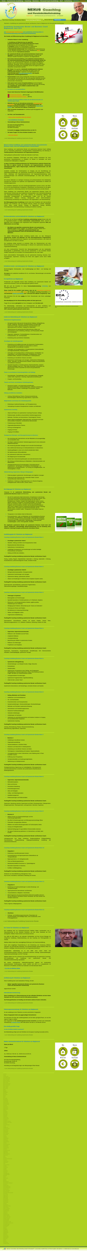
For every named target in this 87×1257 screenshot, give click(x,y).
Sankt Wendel (6, 1218)
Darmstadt (5, 1101)
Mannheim (5, 1178)
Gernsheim (5, 1129)
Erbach (5, 1110)
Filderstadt (5, 1117)
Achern (5, 1074)
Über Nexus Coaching (8, 20)
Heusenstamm (6, 1144)
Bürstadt (5, 1098)
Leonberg (5, 1170)
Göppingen (5, 1131)
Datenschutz (50, 15)
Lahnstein (5, 1162)
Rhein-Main (6, 1207)
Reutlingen (5, 1204)
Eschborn (5, 1112)
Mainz (4, 1177)
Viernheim (5, 1230)
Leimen (5, 1169)
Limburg (5, 1172)
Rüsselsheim (6, 1209)
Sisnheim (5, 1226)
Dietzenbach (6, 1103)
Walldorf (5, 1233)
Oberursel (5, 1195)
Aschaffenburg (6, 1077)
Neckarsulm (6, 1189)
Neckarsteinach (6, 1187)
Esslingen (5, 1114)
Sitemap (60, 15)
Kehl (4, 1156)
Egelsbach (5, 1108)
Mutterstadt (5, 1185)
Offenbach (5, 1196)
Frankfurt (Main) (7, 1121)
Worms (5, 1241)
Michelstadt (6, 1181)
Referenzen (58, 19)
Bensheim (5, 1088)
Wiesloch (5, 1238)
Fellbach (5, 1116)
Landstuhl (5, 1167)
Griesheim (5, 1132)
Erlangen (5, 1111)
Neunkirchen (6, 1191)
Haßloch (5, 1137)
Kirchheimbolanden (7, 1158)
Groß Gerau (6, 1133)
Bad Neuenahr (6, 1085)
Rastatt (5, 1203)
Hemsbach (5, 1140)
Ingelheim (5, 1151)
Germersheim (6, 1128)
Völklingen (5, 1231)
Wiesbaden (5, 1237)
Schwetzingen (6, 1224)
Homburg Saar (6, 1150)
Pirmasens (5, 1201)
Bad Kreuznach (6, 1083)
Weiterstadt (5, 1236)
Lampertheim (6, 1164)
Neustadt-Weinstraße (8, 1192)
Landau (5, 1166)
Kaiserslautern (6, 1154)
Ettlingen (5, 1115)
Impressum (39, 15)
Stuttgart (5, 1229)
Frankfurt (5, 1120)
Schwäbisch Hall (7, 1221)
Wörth (4, 1239)
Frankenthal (6, 1118)
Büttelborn (5, 1099)
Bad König (5, 1082)
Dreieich (5, 1105)
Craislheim (5, 1100)
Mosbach (5, 1184)
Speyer (5, 1227)
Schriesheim (6, 1220)
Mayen (4, 1179)
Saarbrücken (6, 1210)
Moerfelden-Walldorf (8, 1183)
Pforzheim (5, 1198)
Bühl (4, 1097)
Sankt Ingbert (6, 1215)
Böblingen (5, 1092)
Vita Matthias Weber (20, 20)
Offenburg (5, 1197)
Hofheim (5, 1149)
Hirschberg (5, 1145)
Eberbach (5, 1106)
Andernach (5, 1076)
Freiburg (5, 1123)
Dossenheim (6, 1104)
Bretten (5, 1093)
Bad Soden (5, 1086)
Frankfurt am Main (7, 1122)
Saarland (5, 1212)
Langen (5, 1168)
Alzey (4, 1075)
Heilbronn (5, 1139)
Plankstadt (5, 1202)
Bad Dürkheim (6, 1078)
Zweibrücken (6, 1243)
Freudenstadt (6, 1124)
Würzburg (5, 1242)
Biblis (4, 1089)
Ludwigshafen (6, 1174)
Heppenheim (6, 1141)
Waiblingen (5, 1232)
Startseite (6, 23)
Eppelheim (5, 1109)
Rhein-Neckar (6, 1208)
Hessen (5, 1143)
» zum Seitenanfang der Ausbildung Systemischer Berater (18, 138)
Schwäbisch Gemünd (8, 1223)
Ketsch (4, 1157)
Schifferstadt (6, 1219)
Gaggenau (5, 1127)
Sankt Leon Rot (6, 1216)
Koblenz (5, 1160)
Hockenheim (6, 1147)
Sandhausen (6, 1214)
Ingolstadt (5, 1152)
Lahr (4, 1163)
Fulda (4, 1126)
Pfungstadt (5, 1200)
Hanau (4, 1135)
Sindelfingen (6, 1225)
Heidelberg (5, 1138)
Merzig (4, 1180)
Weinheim (5, 1235)
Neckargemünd (6, 1186)
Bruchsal (5, 1094)
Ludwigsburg (6, 1173)
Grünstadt (5, 1134)
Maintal (5, 1175)
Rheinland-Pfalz (7, 1206)
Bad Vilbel (5, 1087)
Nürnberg (5, 1193)
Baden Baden (6, 1080)
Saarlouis (5, 1213)
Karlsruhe (5, 1155)
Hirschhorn (5, 1146)
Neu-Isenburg (6, 1190)
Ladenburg (5, 1161)
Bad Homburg (6, 1081)
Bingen (4, 1091)
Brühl (4, 1095)
